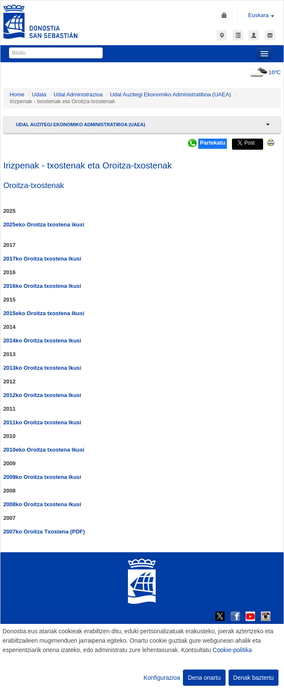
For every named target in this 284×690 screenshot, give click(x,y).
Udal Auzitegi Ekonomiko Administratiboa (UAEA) (170, 94)
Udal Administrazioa (78, 94)
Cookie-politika (232, 650)
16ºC (264, 72)
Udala (39, 94)
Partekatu (212, 142)
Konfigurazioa (162, 677)
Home (17, 94)
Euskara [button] (261, 15)
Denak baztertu (253, 677)
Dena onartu (204, 677)
